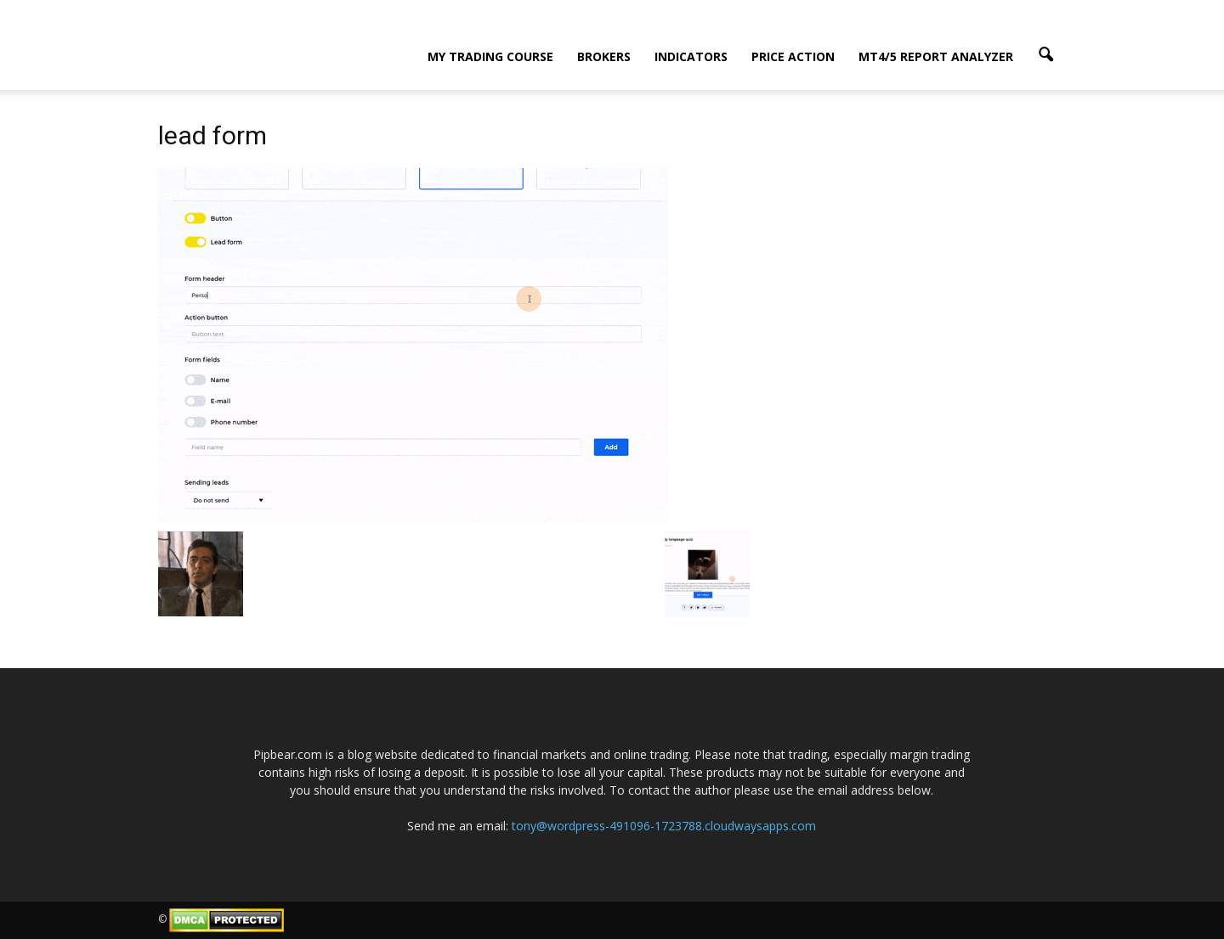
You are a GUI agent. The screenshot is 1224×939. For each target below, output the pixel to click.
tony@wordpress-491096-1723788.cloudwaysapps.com (664, 826)
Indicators (691, 56)
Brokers (604, 56)
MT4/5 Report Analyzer (935, 56)
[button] (1045, 55)
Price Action (793, 56)
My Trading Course (490, 56)
